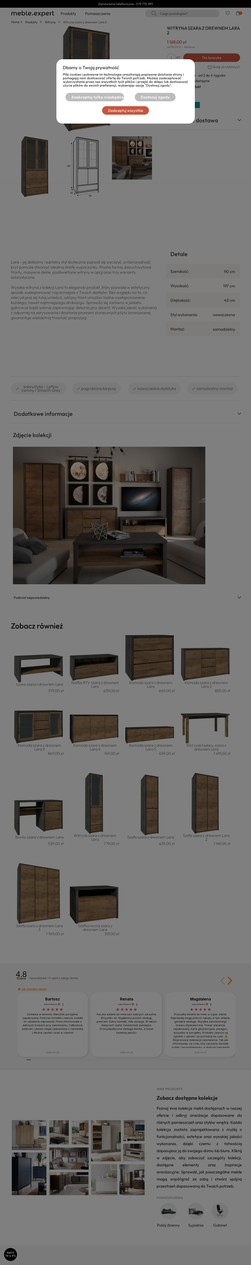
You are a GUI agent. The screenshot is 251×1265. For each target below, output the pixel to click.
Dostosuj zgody (155, 97)
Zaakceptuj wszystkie (125, 110)
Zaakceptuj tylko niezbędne (97, 97)
